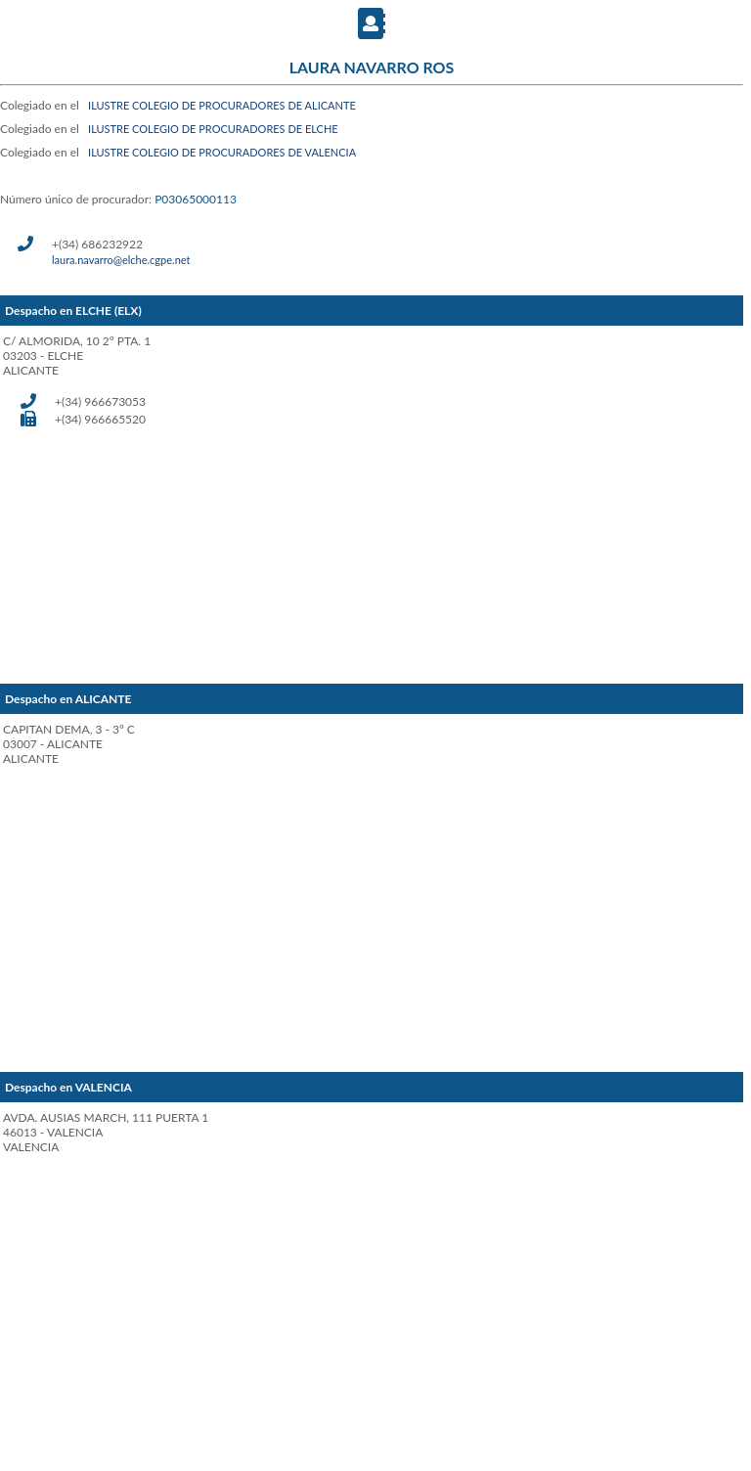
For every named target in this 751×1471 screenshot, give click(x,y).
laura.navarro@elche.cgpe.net (121, 259)
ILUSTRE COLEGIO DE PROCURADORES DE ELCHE (213, 128)
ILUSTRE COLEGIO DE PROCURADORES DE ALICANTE (222, 105)
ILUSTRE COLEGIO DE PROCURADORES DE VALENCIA (222, 152)
